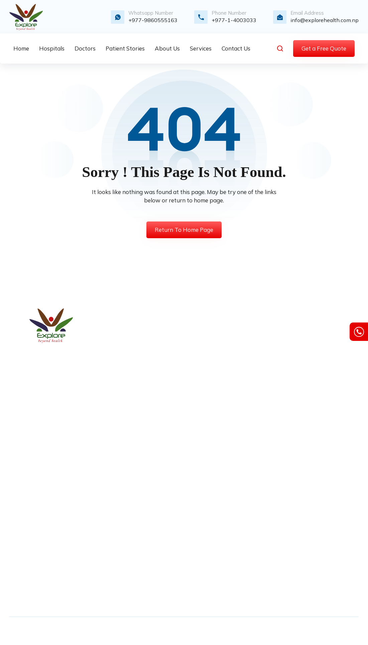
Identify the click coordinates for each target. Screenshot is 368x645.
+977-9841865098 (43, 525)
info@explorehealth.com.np (324, 20)
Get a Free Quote (323, 48)
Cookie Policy (321, 345)
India (150, 506)
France (152, 472)
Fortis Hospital (242, 322)
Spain (151, 551)
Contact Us (157, 357)
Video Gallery (160, 379)
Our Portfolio (159, 402)
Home (151, 322)
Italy (149, 517)
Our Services (159, 345)
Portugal (154, 540)
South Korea (158, 483)
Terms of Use (321, 322)
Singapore (156, 585)
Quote (151, 368)
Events (152, 425)
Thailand (155, 563)
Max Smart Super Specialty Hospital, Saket (247, 342)
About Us (155, 334)
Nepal (151, 529)
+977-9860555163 (152, 20)
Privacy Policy (161, 413)
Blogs (150, 391)
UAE (149, 574)
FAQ (149, 436)
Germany (155, 494)
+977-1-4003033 (234, 20)
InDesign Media (331, 631)
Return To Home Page (184, 229)
